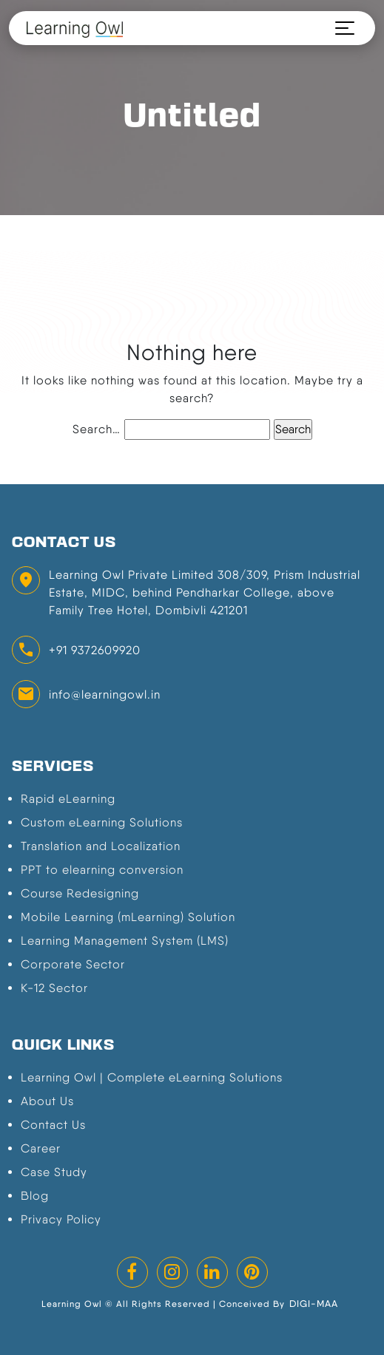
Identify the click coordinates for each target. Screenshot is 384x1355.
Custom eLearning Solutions (102, 822)
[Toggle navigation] (338, 28)
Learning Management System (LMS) (125, 941)
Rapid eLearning (68, 799)
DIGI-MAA (313, 1303)
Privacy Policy (61, 1219)
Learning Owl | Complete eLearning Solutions (152, 1077)
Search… (97, 429)
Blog (35, 1196)
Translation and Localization (101, 846)
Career (41, 1148)
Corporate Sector (73, 964)
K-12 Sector (54, 988)
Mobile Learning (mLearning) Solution (128, 917)
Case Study (54, 1172)
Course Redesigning (80, 893)
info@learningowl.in (105, 694)
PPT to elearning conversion (102, 870)
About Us (47, 1101)
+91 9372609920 (95, 650)
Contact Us (53, 1125)
